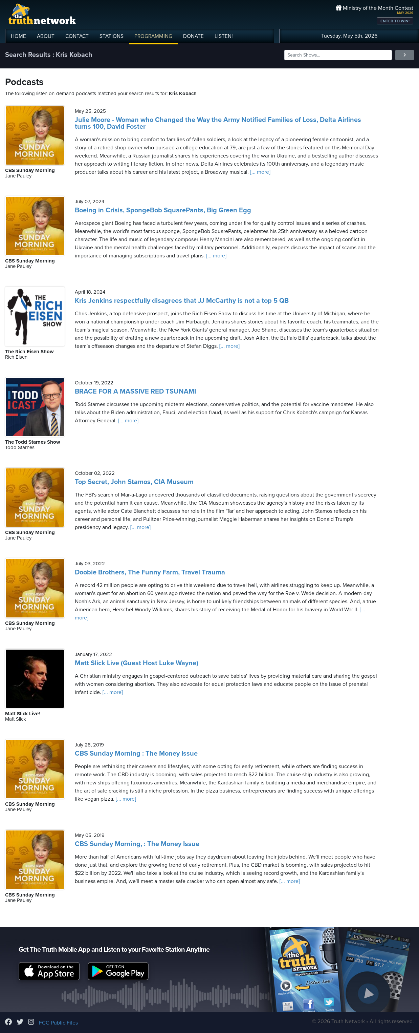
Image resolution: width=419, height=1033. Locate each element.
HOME (18, 36)
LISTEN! (224, 36)
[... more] (259, 172)
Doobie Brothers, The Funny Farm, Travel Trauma (150, 572)
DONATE (193, 36)
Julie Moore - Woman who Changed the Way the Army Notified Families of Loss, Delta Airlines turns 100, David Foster (218, 123)
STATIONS (112, 36)
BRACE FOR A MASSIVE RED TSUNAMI (135, 391)
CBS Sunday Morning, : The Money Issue (137, 844)
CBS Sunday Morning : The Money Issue (136, 754)
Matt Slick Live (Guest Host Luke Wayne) (136, 663)
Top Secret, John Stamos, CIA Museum (134, 482)
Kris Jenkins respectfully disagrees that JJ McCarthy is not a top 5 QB (182, 301)
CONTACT (77, 36)
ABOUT (45, 36)
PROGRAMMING (153, 36)
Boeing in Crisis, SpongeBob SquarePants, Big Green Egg (163, 210)
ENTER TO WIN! (395, 21)
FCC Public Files (58, 1022)
